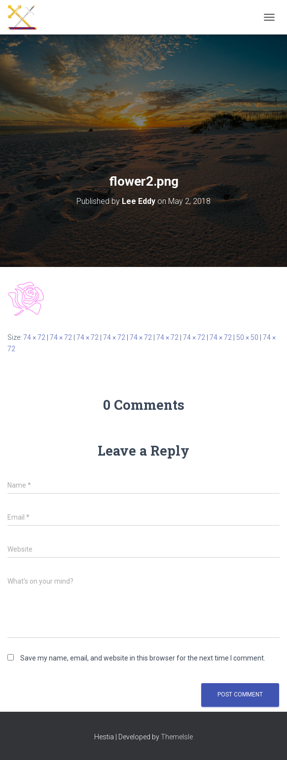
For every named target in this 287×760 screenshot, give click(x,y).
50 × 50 (247, 337)
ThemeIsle (177, 737)
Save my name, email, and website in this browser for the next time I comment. (142, 658)
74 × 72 (34, 337)
